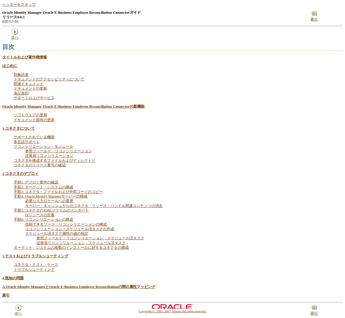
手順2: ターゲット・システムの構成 (43, 187)
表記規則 (21, 93)
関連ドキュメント (28, 84)
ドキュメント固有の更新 (34, 120)
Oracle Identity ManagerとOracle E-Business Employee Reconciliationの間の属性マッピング (78, 287)
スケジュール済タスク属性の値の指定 (56, 233)
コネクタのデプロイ (20, 173)
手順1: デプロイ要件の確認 (36, 182)
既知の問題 (13, 278)
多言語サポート (27, 142)
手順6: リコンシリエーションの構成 (43, 219)
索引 (6, 295)
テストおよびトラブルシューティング (35, 256)
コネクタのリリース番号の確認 (40, 165)
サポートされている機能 (34, 137)
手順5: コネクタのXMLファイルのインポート (51, 210)
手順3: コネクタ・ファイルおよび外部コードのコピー (58, 191)
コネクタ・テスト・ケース (36, 264)
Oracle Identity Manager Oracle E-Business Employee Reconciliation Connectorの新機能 (73, 106)
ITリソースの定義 (40, 215)
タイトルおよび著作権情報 (24, 57)
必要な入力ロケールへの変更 (49, 201)
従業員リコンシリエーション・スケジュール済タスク (81, 243)
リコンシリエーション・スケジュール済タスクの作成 (69, 229)
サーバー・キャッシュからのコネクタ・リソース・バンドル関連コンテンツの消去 (94, 206)
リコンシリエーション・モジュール (43, 146)
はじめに (9, 66)
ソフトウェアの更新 (30, 115)
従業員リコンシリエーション (49, 155)
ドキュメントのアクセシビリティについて (49, 79)
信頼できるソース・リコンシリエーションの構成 (66, 224)
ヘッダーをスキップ (19, 4)
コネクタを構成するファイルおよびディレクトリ (54, 160)
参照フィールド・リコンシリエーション (58, 151)
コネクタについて (18, 128)
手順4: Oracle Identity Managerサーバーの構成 (50, 196)
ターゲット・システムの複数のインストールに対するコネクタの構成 (71, 247)
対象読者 (21, 74)
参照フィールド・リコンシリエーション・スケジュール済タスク (90, 238)
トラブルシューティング (34, 269)
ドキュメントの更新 (30, 88)
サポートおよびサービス (34, 98)
